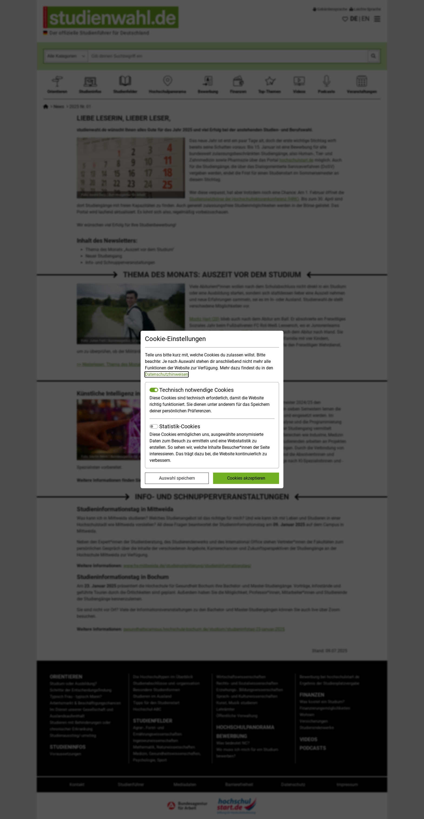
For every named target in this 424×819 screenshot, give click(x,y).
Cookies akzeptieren (246, 478)
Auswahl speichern (177, 478)
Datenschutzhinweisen (166, 374)
